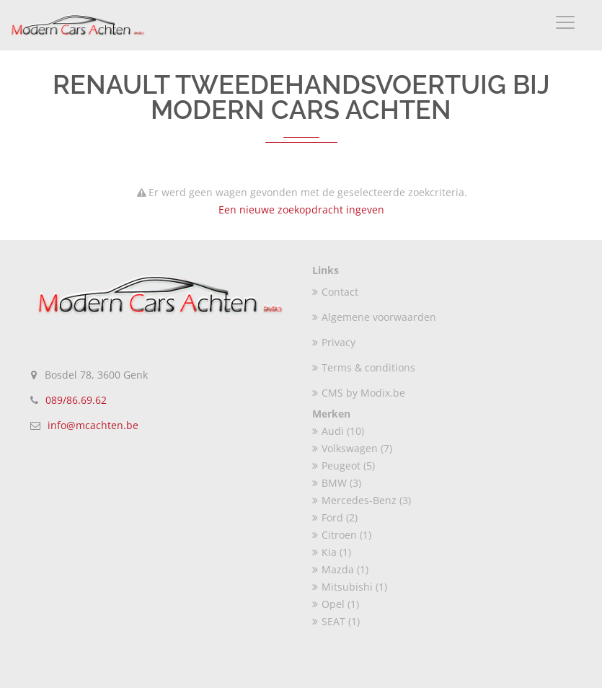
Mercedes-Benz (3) (361, 500)
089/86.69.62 (76, 400)
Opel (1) (335, 604)
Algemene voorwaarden (374, 317)
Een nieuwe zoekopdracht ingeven (301, 209)
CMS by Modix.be (358, 393)
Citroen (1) (341, 535)
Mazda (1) (340, 569)
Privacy (333, 342)
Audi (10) (338, 431)
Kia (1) (331, 552)
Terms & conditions (363, 367)
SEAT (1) (336, 621)
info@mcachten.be (93, 425)
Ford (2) (335, 517)
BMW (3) (336, 483)
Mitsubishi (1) (349, 587)
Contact (335, 292)
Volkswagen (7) (352, 448)
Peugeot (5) (343, 465)
